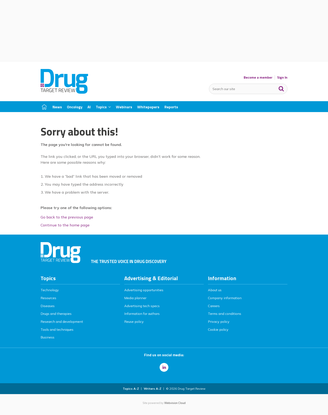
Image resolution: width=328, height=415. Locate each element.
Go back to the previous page (67, 217)
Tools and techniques (57, 329)
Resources (48, 298)
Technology (50, 290)
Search (281, 87)
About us (215, 290)
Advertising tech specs (142, 306)
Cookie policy (218, 329)
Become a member (258, 77)
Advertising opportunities (143, 290)
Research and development (62, 321)
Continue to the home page (65, 225)
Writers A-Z (152, 389)
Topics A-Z (131, 389)
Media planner (135, 298)
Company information (225, 298)
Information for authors (142, 314)
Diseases (48, 306)
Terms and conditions (224, 314)
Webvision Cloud (175, 403)
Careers (214, 306)
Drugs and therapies (56, 314)
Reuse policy (134, 321)
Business (47, 337)
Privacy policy (218, 321)
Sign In (282, 77)
